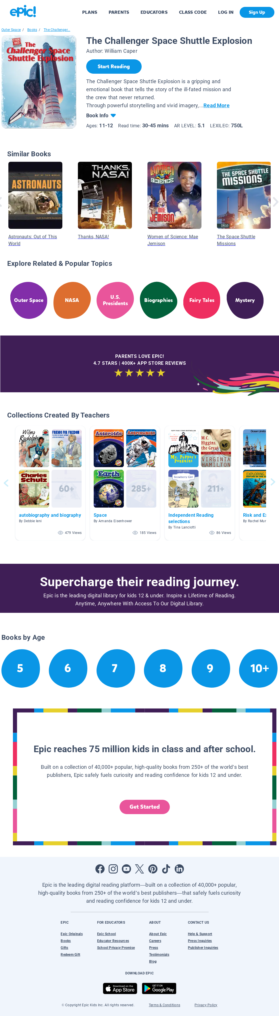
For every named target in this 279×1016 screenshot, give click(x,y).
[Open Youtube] (126, 868)
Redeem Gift (70, 955)
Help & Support (200, 934)
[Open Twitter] (139, 868)
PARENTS (119, 12)
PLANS (89, 12)
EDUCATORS (154, 12)
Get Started (145, 807)
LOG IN (226, 12)
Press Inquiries (200, 941)
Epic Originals (71, 934)
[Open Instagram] (113, 868)
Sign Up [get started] (257, 12)
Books (32, 30)
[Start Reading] (114, 66)
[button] (50, 483)
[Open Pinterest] (152, 868)
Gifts (64, 948)
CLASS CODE (193, 12)
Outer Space (11, 30)
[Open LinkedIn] (179, 868)
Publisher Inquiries (203, 948)
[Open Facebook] (100, 868)
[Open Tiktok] (166, 868)
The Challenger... (57, 30)
